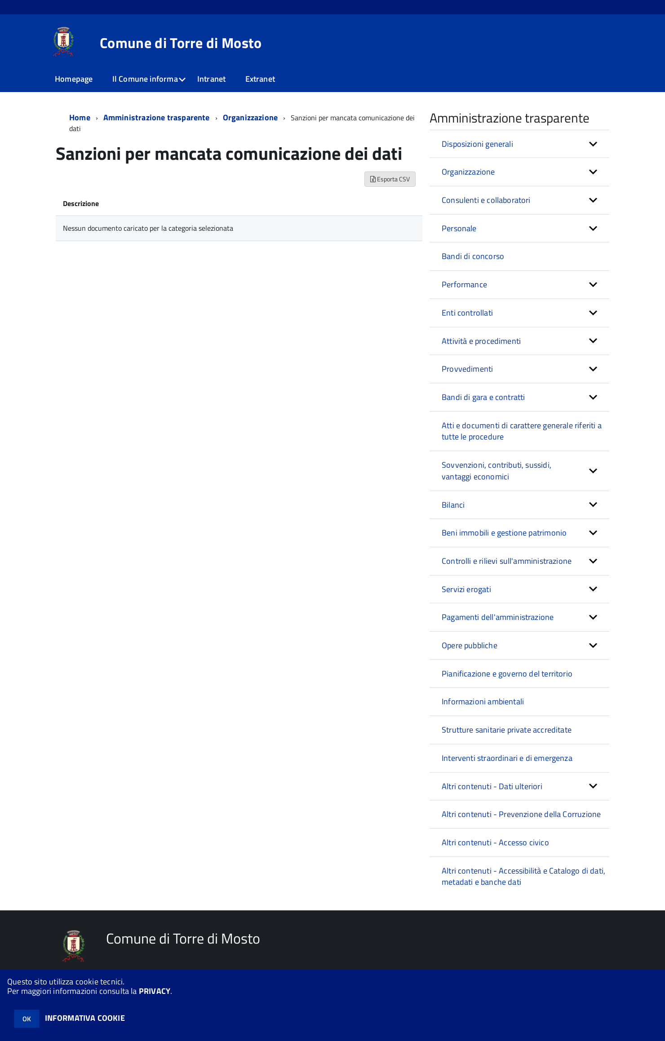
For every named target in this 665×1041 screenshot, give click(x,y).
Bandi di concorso (473, 256)
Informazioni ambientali (483, 701)
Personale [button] (459, 228)
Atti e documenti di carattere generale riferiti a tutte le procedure (522, 431)
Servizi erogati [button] (466, 589)
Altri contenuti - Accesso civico (495, 842)
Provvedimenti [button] (467, 369)
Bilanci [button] (453, 505)
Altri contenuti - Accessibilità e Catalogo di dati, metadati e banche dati (523, 876)
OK (26, 1019)
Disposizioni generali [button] (477, 144)
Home (79, 117)
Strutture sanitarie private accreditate (507, 730)
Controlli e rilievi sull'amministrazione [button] (507, 561)
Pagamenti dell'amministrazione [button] (498, 617)
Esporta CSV (390, 179)
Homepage (74, 79)
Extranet (260, 79)
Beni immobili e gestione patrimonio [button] (504, 533)
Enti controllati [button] (467, 313)
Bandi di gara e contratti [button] (483, 397)
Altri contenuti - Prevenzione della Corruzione (521, 814)
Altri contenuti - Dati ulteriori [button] (492, 786)
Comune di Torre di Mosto (181, 42)
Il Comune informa (145, 79)
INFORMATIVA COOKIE (85, 1018)
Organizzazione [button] (468, 172)
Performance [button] (464, 284)
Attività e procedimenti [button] (481, 341)
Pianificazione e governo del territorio (507, 674)
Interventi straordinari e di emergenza (507, 758)
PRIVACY (154, 991)
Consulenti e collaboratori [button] (486, 200)
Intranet (211, 79)
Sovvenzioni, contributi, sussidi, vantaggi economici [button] (496, 471)
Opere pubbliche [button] (469, 645)
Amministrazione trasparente (156, 117)
